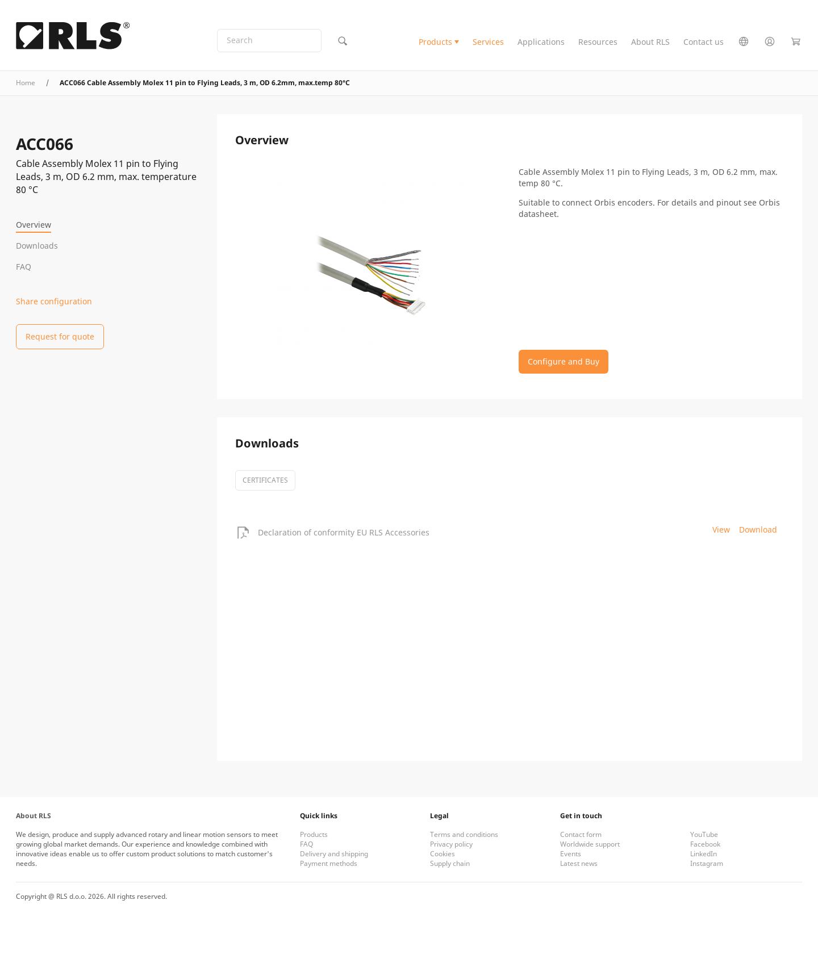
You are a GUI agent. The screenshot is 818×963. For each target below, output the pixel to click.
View (721, 529)
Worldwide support (590, 844)
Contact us (703, 41)
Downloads (37, 245)
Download (758, 529)
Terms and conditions (464, 834)
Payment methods (328, 863)
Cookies (442, 854)
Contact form (581, 834)
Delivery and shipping (334, 854)
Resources (597, 41)
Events (570, 854)
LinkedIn (703, 854)
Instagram (706, 863)
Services (488, 41)
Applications (541, 41)
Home (25, 82)
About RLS (650, 41)
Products (435, 41)
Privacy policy (451, 844)
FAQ (23, 266)
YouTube (704, 834)
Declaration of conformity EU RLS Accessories (343, 532)
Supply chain (450, 863)
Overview (33, 224)
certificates (265, 480)
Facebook (705, 844)
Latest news (579, 863)
